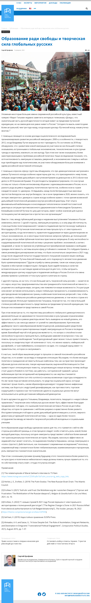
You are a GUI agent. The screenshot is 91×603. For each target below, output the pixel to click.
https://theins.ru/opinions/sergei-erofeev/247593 (24, 512)
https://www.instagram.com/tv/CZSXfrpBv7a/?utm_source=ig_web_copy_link (35, 476)
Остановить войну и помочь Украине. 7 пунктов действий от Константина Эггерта (66, 542)
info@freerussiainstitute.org (77, 596)
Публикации (13, 28)
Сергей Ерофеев (7, 50)
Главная (4, 28)
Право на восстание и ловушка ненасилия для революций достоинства (20, 542)
